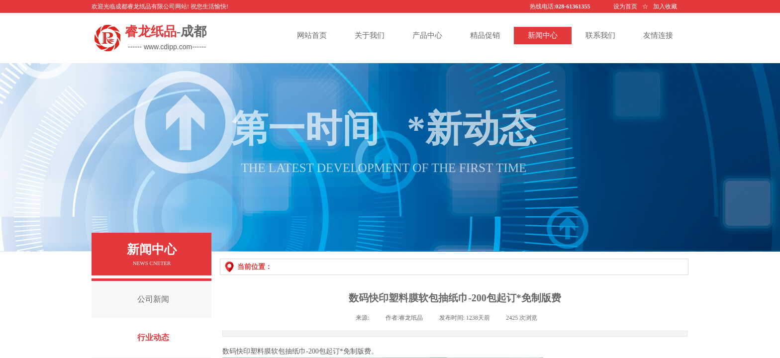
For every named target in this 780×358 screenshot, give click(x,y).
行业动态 (153, 337)
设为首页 (625, 6)
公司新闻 (153, 299)
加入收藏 (665, 6)
